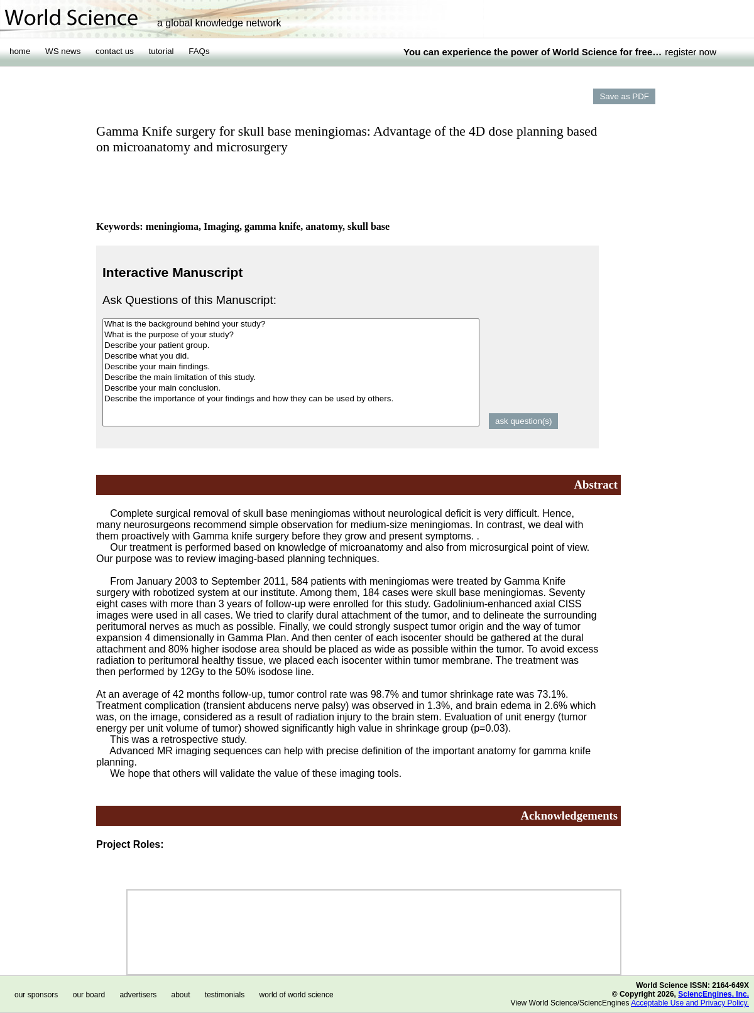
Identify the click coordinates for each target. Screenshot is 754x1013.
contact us (115, 51)
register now (690, 51)
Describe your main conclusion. (291, 388)
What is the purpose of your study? (291, 335)
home (19, 51)
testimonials (224, 994)
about (180, 994)
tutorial (161, 51)
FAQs (198, 51)
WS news (62, 51)
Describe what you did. (291, 356)
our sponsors (36, 994)
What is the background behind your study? (291, 324)
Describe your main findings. (291, 367)
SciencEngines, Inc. (713, 994)
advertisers (137, 994)
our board (89, 994)
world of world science (297, 994)
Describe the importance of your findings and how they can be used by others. (291, 399)
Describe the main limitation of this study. (291, 377)
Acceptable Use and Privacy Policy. (690, 1003)
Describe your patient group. (291, 345)
